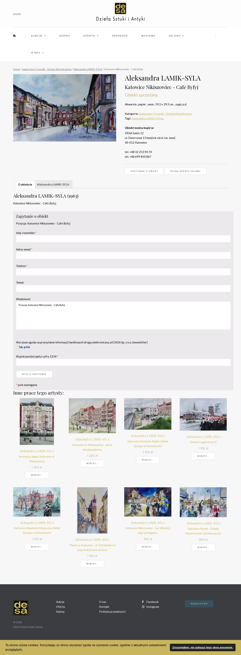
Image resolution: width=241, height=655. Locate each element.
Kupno (64, 35)
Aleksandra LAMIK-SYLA (87, 69)
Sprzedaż (120, 35)
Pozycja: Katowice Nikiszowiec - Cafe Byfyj (123, 315)
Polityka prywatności (112, 611)
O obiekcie (25, 184)
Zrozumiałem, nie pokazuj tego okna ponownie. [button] (202, 647)
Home (16, 69)
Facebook (150, 601)
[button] (24, 650)
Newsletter (199, 604)
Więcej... (37, 475)
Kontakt (104, 606)
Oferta (89, 35)
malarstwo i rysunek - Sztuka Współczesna (46, 69)
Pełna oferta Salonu (185, 171)
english (17, 13)
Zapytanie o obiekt (144, 171)
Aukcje (37, 35)
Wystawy (148, 35)
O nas (35, 52)
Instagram (150, 606)
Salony (174, 35)
